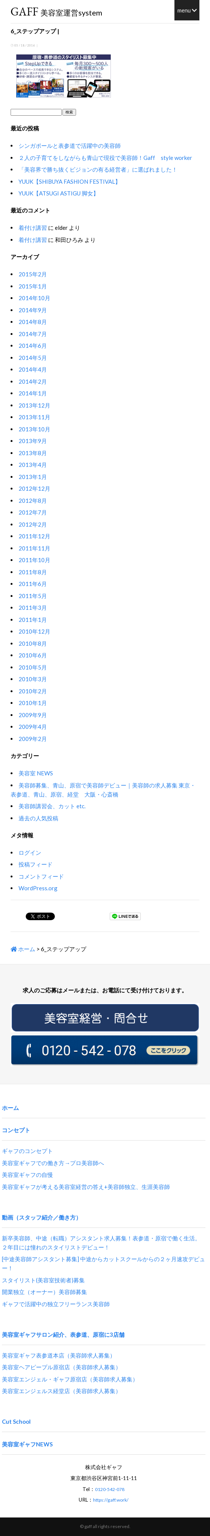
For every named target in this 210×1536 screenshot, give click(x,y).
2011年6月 (33, 583)
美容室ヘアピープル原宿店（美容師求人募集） (61, 1367)
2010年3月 (33, 679)
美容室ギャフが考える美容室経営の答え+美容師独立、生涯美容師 (86, 1186)
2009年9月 (33, 714)
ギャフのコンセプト (27, 1150)
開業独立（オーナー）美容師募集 (44, 1291)
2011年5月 (33, 595)
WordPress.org (38, 888)
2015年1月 (33, 286)
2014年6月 (33, 345)
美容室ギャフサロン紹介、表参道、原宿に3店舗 (63, 1334)
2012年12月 (34, 488)
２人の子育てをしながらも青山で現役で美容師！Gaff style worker (105, 157)
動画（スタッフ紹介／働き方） (41, 1217)
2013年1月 (33, 476)
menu (187, 10)
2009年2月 (33, 738)
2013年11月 (34, 417)
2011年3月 (33, 607)
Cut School (16, 1421)
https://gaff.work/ (111, 1500)
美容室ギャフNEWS (27, 1444)
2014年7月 (33, 333)
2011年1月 (33, 619)
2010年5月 (33, 667)
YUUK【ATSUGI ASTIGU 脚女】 (59, 193)
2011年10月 (34, 559)
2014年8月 (33, 321)
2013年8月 (33, 452)
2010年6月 (33, 655)
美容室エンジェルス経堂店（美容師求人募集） (61, 1390)
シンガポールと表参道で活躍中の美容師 (70, 145)
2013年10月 (34, 429)
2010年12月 (34, 631)
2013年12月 (34, 405)
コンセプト (16, 1130)
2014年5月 (33, 357)
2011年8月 (33, 572)
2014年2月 (33, 381)
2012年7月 (33, 512)
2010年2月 (33, 691)
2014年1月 (33, 393)
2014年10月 (34, 297)
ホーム (23, 948)
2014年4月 (33, 369)
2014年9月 (33, 310)
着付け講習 (33, 227)
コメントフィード (41, 876)
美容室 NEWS (36, 773)
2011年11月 (34, 548)
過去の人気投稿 (38, 818)
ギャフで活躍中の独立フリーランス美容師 (56, 1303)
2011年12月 (34, 536)
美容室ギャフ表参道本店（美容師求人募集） (58, 1355)
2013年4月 (33, 464)
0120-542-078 (109, 1489)
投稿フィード (36, 864)
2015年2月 (33, 274)
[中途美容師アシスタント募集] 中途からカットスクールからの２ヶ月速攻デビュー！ (103, 1263)
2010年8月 (33, 643)
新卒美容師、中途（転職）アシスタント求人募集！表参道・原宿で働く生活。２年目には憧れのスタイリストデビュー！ (101, 1243)
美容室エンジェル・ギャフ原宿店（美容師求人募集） (70, 1379)
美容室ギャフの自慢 (27, 1174)
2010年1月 (33, 702)
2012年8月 (33, 500)
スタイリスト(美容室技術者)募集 (43, 1280)
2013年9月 (33, 440)
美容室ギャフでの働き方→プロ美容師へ (53, 1162)
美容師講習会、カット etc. (52, 806)
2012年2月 (33, 524)
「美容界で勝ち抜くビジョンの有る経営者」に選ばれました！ (98, 169)
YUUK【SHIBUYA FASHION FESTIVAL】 (70, 181)
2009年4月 (33, 726)
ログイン (30, 852)
